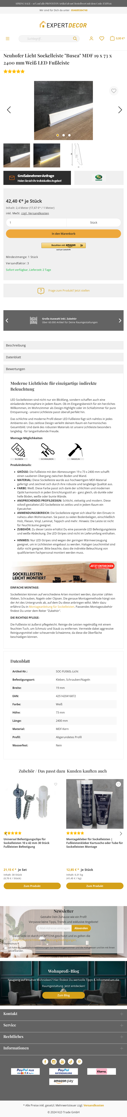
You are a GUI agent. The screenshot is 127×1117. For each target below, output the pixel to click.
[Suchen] (75, 38)
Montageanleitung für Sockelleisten (51, 607)
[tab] (63, 345)
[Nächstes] (119, 111)
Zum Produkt (32, 886)
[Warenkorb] (117, 38)
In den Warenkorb (63, 234)
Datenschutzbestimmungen (35, 947)
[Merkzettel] (101, 38)
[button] (63, 247)
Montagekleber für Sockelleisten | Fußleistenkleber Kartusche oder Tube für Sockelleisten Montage (94, 843)
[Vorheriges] (7, 111)
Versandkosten (94, 1105)
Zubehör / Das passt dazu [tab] (42, 771)
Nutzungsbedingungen (61, 940)
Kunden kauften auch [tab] (87, 771)
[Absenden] (81, 928)
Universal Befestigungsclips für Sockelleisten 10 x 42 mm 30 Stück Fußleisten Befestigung (26, 843)
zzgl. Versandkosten (35, 213)
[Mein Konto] (91, 38)
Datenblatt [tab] (13, 357)
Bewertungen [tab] (15, 369)
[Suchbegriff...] (45, 38)
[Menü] (7, 38)
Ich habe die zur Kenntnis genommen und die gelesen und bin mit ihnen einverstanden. (61, 949)
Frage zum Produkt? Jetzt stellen (69, 290)
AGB (86, 947)
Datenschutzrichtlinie (26, 940)
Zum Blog (63, 995)
